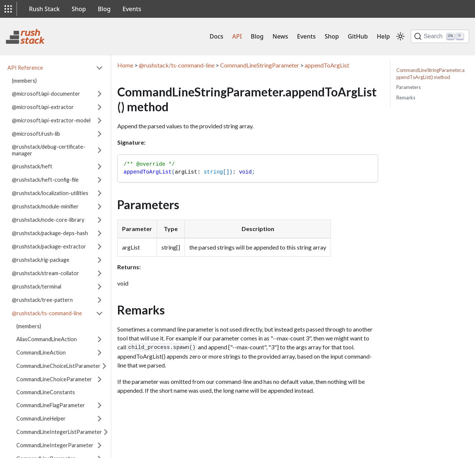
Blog (104, 9)
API (237, 36)
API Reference (25, 68)
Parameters (408, 87)
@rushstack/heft (32, 166)
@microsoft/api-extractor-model (51, 120)
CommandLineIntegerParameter (55, 445)
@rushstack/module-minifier (45, 206)
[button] (8, 9)
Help (383, 36)
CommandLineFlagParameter (50, 405)
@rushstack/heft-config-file (45, 180)
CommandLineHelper (41, 418)
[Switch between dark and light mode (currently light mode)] (400, 36)
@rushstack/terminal (36, 286)
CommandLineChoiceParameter (54, 379)
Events (131, 9)
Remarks (405, 98)
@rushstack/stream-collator (45, 273)
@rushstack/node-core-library (48, 220)
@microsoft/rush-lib (36, 134)
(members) (24, 81)
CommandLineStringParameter (259, 65)
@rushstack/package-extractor (49, 246)
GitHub (358, 36)
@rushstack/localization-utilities (50, 193)
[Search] (440, 36)
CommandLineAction (41, 352)
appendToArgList (327, 65)
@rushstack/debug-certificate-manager (48, 150)
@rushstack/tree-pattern (42, 300)
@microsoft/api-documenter (46, 93)
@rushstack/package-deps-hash (50, 233)
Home (125, 65)
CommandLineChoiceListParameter (58, 366)
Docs (216, 36)
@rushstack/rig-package (40, 260)
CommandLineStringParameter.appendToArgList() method (430, 73)
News (280, 36)
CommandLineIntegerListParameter (59, 432)
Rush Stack (44, 9)
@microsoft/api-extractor (43, 107)
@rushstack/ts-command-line (47, 313)
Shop (79, 9)
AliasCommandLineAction (46, 339)
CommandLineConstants (45, 392)
